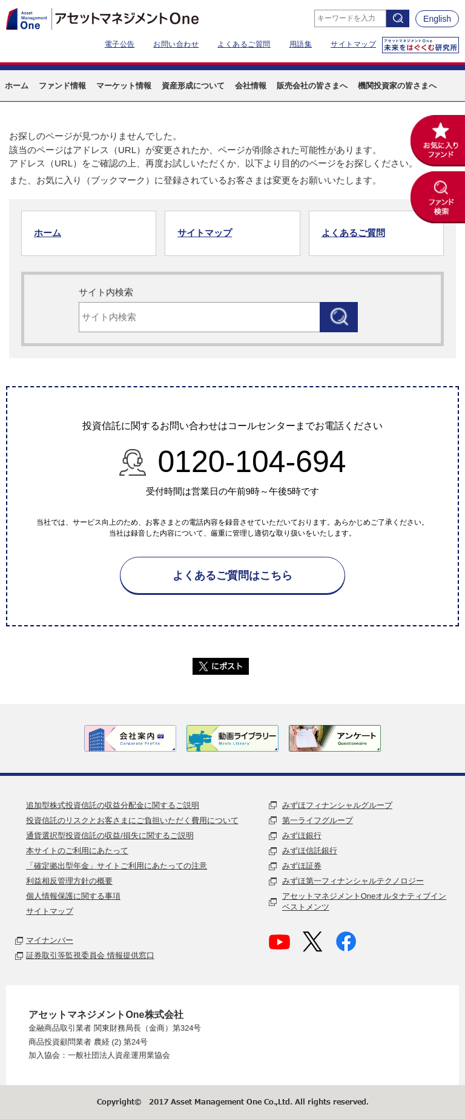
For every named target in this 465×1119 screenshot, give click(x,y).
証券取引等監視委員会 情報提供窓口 (90, 955)
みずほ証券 (302, 865)
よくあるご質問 (244, 44)
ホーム (47, 233)
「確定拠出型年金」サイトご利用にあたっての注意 (116, 865)
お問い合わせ (176, 44)
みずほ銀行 (302, 835)
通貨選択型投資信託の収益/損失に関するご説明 (110, 835)
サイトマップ (353, 44)
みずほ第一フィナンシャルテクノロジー (353, 880)
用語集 (300, 44)
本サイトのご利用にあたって (77, 850)
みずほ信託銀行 (309, 850)
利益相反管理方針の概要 (69, 880)
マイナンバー (49, 940)
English (437, 19)
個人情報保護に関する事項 (73, 896)
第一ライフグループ (317, 820)
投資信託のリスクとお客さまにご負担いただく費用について (132, 820)
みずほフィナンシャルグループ (337, 805)
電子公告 (120, 44)
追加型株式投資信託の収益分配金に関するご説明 (112, 805)
